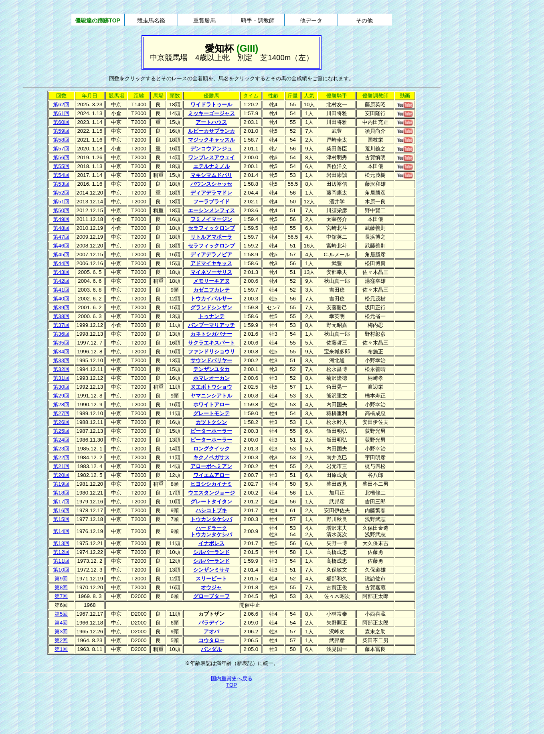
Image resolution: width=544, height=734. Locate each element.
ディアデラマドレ (211, 193)
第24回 (61, 440)
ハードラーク (211, 528)
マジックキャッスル (211, 140)
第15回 (61, 519)
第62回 (61, 104)
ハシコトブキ (211, 510)
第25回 (61, 431)
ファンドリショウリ (211, 352)
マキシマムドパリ (211, 175)
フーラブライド (211, 202)
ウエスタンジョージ (211, 493)
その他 (364, 20)
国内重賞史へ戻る (232, 678)
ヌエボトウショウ (211, 387)
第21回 (61, 466)
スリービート (211, 579)
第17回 (61, 502)
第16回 (61, 510)
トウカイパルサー (211, 299)
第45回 (61, 254)
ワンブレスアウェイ (211, 157)
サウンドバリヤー (211, 360)
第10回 (61, 570)
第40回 (61, 299)
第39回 (61, 307)
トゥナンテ (211, 316)
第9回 (61, 579)
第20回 (61, 475)
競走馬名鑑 (151, 20)
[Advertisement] (232, 711)
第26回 (61, 422)
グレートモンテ (211, 413)
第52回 (61, 193)
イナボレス (211, 543)
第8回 (61, 587)
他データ (311, 20)
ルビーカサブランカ (211, 131)
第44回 (61, 263)
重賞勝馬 (204, 20)
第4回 (61, 623)
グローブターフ (211, 596)
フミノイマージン (211, 219)
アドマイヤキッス (211, 263)
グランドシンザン (211, 307)
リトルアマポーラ (211, 237)
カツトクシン (211, 422)
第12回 (61, 552)
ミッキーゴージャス (211, 113)
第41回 (61, 290)
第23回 (61, 449)
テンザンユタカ (211, 369)
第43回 (61, 272)
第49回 (61, 219)
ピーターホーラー (211, 431)
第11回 (61, 561)
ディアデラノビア (211, 254)
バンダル (211, 649)
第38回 (61, 316)
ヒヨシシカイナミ (211, 484)
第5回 (61, 614)
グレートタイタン (211, 502)
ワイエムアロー (211, 475)
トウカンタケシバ (211, 519)
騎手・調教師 (258, 20)
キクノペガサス (211, 457)
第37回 (61, 325)
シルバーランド (211, 552)
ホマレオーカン (211, 378)
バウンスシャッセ (211, 184)
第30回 (61, 387)
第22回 (61, 457)
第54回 (61, 175)
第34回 (61, 352)
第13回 (61, 543)
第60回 (61, 122)
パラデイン (211, 623)
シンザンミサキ (211, 570)
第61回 (61, 113)
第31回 (61, 378)
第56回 (61, 157)
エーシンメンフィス (211, 210)
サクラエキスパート (211, 343)
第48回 (61, 228)
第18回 (61, 493)
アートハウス (211, 122)
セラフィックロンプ (211, 228)
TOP (231, 685)
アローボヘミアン (211, 466)
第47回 (61, 237)
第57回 (61, 149)
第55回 (61, 166)
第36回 (61, 334)
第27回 (61, 413)
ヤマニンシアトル (211, 396)
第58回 (61, 140)
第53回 (61, 184)
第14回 (61, 531)
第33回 (61, 360)
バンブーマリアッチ (211, 325)
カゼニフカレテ (211, 290)
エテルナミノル (211, 166)
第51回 (61, 202)
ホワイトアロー (211, 404)
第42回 (61, 281)
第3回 (61, 632)
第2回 (61, 640)
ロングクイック (211, 449)
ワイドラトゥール (211, 104)
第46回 (61, 246)
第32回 (61, 369)
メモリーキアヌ (211, 281)
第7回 (61, 596)
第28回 (61, 404)
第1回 (61, 649)
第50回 (61, 210)
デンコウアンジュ (211, 149)
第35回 (61, 343)
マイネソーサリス (211, 272)
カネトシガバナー (211, 334)
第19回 (61, 484)
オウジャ (211, 587)
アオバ (211, 632)
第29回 (61, 396)
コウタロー (211, 640)
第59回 (61, 131)
